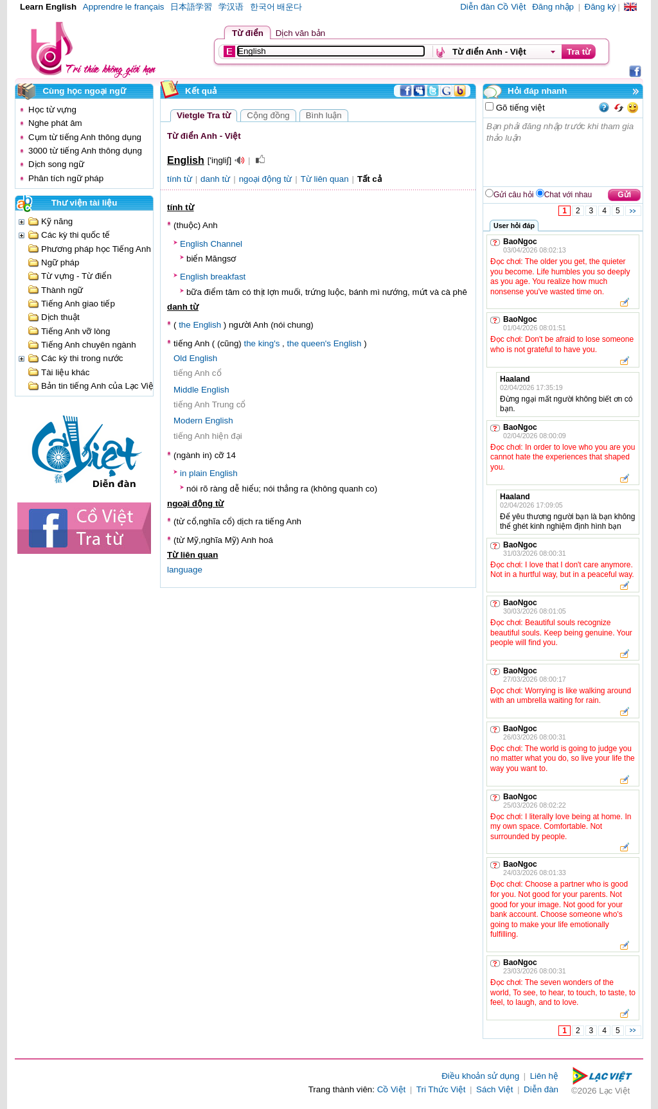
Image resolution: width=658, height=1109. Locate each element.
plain (198, 473)
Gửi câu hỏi (513, 194)
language (184, 569)
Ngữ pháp (60, 262)
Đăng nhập (553, 7)
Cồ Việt (391, 1089)
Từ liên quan (325, 179)
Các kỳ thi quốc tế (75, 235)
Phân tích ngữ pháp (65, 178)
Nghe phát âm (55, 123)
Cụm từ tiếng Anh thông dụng (84, 137)
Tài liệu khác (65, 372)
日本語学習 (191, 7)
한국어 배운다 (276, 7)
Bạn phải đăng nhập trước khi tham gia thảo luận (563, 152)
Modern (187, 420)
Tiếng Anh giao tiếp (78, 303)
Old (180, 358)
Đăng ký (600, 7)
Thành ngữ (62, 290)
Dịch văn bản (300, 33)
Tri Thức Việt (441, 1089)
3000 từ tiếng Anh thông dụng (85, 150)
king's (269, 343)
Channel (226, 244)
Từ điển (247, 33)
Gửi (624, 194)
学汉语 (231, 7)
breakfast (227, 276)
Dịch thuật (60, 317)
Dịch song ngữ (56, 164)
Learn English (48, 7)
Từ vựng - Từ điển (76, 276)
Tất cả (369, 179)
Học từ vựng (52, 109)
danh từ (215, 179)
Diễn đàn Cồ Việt (493, 7)
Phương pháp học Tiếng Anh (96, 249)
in (183, 473)
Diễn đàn (541, 1089)
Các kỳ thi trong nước (82, 358)
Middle (186, 390)
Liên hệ (544, 1076)
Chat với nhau (568, 194)
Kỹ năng (57, 221)
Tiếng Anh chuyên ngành (88, 345)
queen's (316, 343)
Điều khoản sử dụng (480, 1076)
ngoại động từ (265, 179)
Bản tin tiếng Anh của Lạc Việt (98, 386)
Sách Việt (494, 1089)
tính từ (179, 179)
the (185, 325)
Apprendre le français (123, 7)
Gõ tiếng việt (519, 107)
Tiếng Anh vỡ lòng (75, 331)
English (194, 244)
